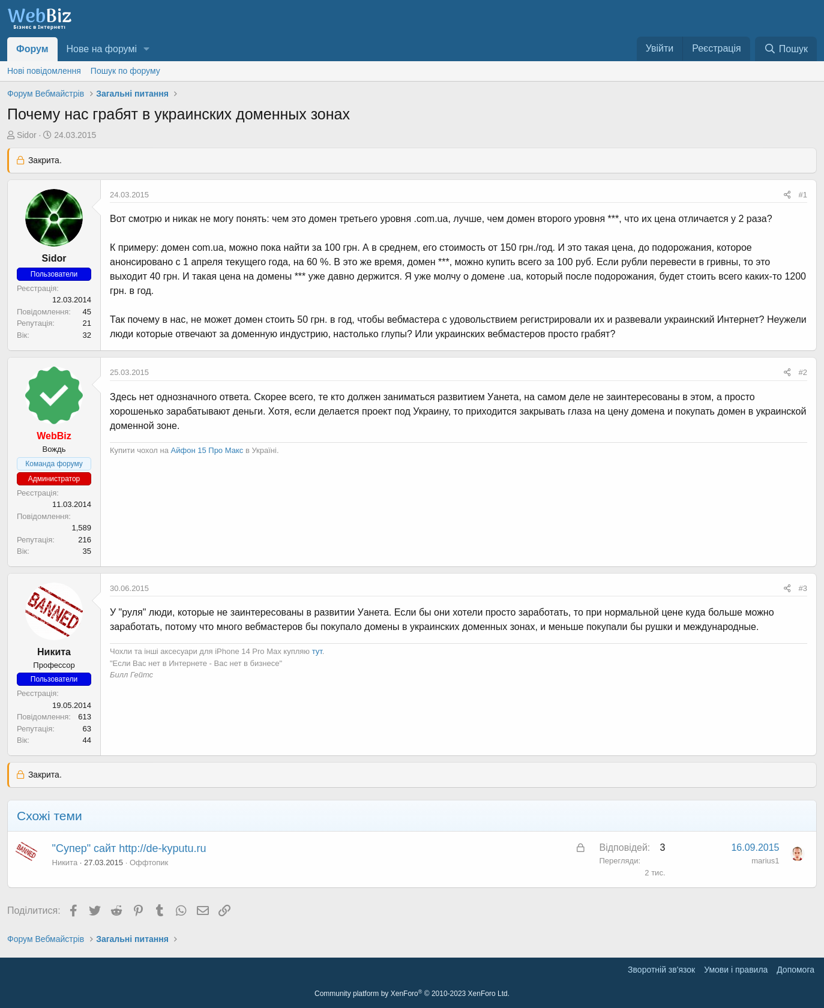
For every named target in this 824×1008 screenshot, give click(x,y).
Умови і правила (736, 969)
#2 (803, 372)
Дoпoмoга (795, 969)
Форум (32, 49)
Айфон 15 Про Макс (207, 450)
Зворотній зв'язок (661, 969)
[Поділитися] (787, 195)
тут (317, 651)
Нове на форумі (102, 49)
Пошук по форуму (125, 71)
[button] (146, 49)
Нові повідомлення (44, 71)
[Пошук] (786, 49)
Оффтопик (149, 862)
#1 (803, 194)
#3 (803, 588)
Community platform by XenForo (412, 993)
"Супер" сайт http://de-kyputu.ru (129, 848)
